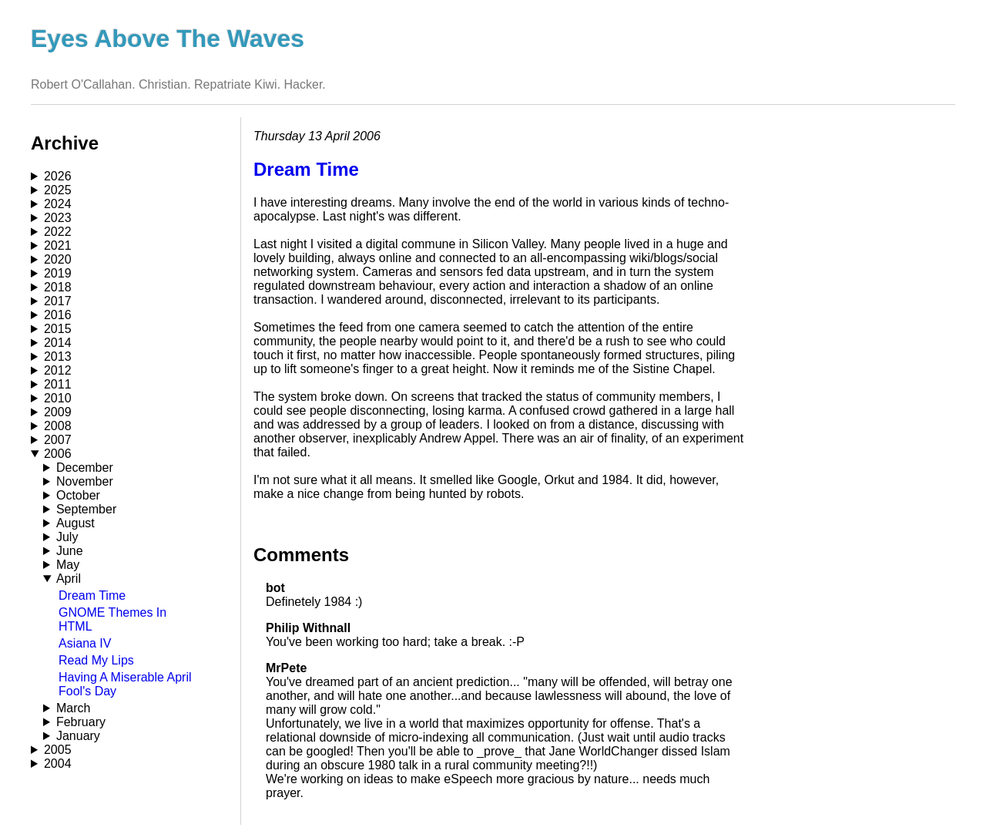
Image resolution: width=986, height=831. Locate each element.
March (73, 708)
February (81, 721)
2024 (58, 203)
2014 (58, 342)
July (67, 536)
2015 (58, 328)
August (75, 523)
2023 (58, 217)
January (78, 735)
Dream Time (92, 595)
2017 (58, 301)
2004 (58, 763)
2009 (58, 412)
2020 (58, 259)
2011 (58, 384)
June (69, 550)
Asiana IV (85, 643)
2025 (58, 190)
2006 (58, 453)
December (84, 467)
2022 (58, 231)
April (68, 578)
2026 (58, 176)
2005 (58, 749)
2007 (58, 439)
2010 (58, 398)
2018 (58, 287)
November (84, 481)
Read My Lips (96, 660)
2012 (58, 370)
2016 (58, 314)
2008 (58, 425)
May (67, 564)
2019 (58, 273)
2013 (58, 356)
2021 (58, 245)
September (86, 509)
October (78, 495)
